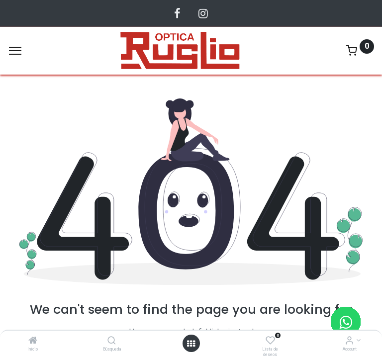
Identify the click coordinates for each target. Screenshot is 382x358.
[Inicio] (32, 341)
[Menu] (15, 50)
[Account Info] (349, 341)
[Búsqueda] (111, 341)
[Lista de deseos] (270, 341)
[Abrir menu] (191, 344)
